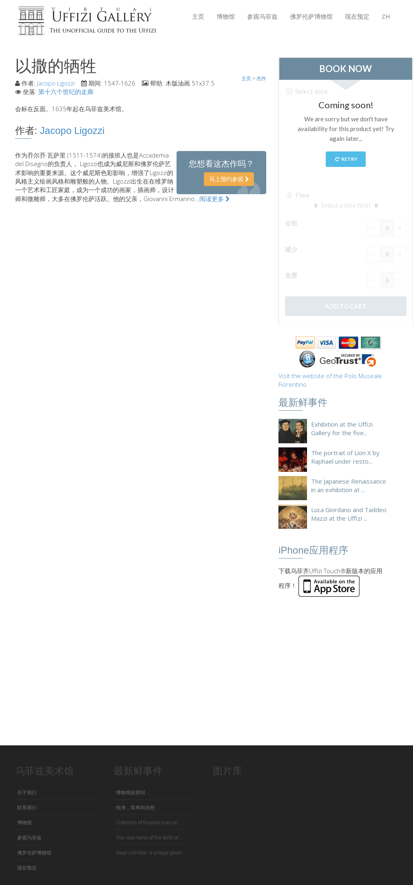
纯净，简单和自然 (135, 807)
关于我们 (27, 792)
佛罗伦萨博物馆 (311, 16)
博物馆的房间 (130, 792)
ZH (386, 16)
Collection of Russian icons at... (148, 822)
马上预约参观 (229, 179)
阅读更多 (214, 199)
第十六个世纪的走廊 (65, 92)
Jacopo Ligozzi (56, 83)
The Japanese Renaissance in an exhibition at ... (348, 485)
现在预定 (357, 16)
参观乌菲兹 (262, 16)
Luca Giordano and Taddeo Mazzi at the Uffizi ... (348, 514)
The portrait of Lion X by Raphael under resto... (345, 457)
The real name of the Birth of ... (149, 837)
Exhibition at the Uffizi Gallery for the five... (342, 428)
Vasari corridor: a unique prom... (151, 852)
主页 (198, 16)
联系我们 (27, 807)
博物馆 (225, 16)
